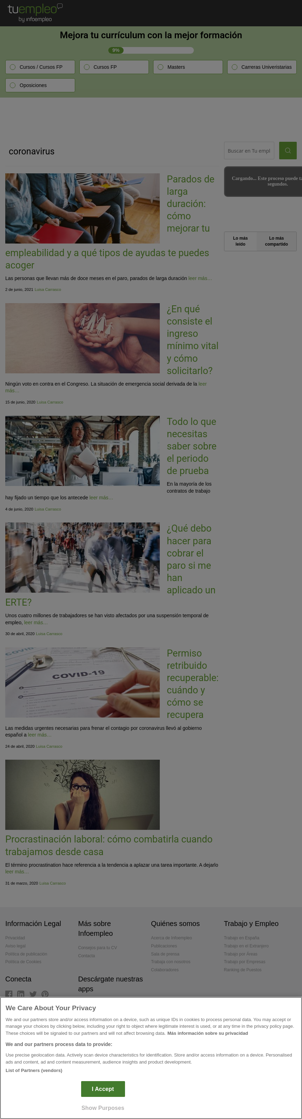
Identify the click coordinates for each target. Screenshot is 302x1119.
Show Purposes (102, 1108)
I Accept (103, 1089)
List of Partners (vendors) (34, 1070)
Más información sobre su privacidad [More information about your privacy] (208, 1033)
